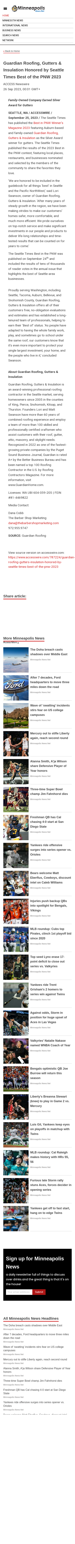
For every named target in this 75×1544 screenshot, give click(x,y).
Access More (10, 642)
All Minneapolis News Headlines (31, 1318)
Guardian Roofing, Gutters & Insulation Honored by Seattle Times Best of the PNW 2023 (33, 70)
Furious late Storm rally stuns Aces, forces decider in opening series (50, 1185)
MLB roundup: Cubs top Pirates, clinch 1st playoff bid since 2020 (50, 933)
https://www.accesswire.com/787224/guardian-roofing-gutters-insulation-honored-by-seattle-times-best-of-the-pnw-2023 (41, 562)
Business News (11, 30)
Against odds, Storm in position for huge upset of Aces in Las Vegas (48, 1017)
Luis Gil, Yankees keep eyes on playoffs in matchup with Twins (50, 1129)
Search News (10, 35)
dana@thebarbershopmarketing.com (33, 523)
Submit (39, 1292)
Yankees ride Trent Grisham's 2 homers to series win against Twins (47, 989)
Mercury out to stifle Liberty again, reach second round (35, 1359)
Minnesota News (12, 20)
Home (5, 15)
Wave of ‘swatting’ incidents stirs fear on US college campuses (50, 710)
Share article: (14, 596)
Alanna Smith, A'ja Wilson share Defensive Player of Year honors (48, 766)
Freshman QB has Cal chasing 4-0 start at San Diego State (47, 822)
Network (8, 40)
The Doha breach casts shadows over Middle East (32, 1325)
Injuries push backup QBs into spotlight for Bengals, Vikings (48, 905)
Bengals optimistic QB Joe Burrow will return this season (49, 1073)
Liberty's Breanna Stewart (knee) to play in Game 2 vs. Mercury (49, 1101)
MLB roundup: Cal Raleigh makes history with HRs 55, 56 (49, 1157)
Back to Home (11, 51)
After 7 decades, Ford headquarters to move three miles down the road (49, 682)
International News (15, 25)
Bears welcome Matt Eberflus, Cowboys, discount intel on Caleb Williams (50, 877)
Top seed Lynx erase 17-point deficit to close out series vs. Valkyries (47, 961)
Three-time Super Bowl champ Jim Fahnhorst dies (32, 1380)
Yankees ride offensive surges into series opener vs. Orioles (50, 849)
